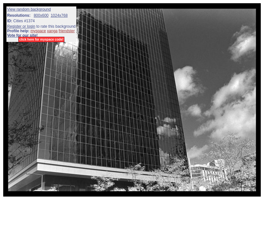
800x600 (41, 15)
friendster (67, 31)
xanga (52, 31)
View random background (29, 9)
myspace (38, 31)
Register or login (21, 26)
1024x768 (59, 15)
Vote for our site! (22, 35)
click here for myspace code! (41, 39)
